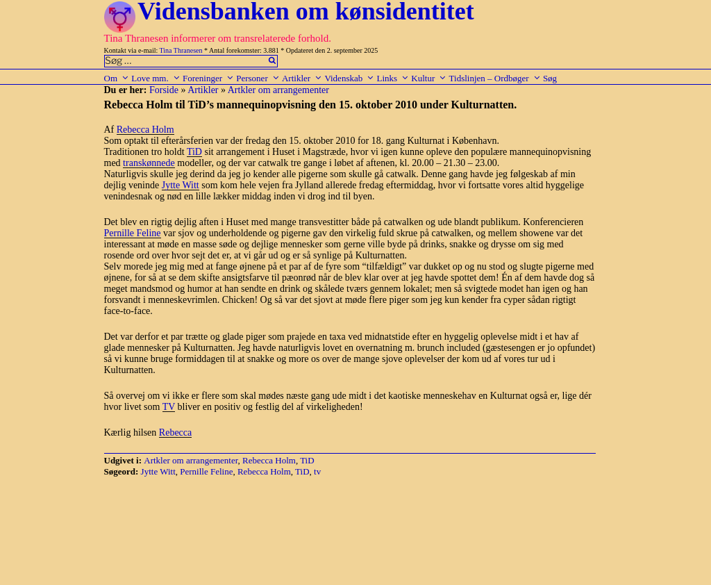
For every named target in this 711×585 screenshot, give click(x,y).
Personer (258, 78)
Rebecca (175, 432)
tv (317, 471)
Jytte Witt (180, 185)
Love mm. (155, 78)
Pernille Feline (132, 233)
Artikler (302, 78)
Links (392, 78)
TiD (194, 152)
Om (117, 78)
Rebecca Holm (145, 129)
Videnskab (349, 78)
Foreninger (208, 78)
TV (168, 407)
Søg (550, 78)
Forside (163, 90)
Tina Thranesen (181, 50)
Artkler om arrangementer (278, 90)
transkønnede (149, 163)
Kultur (428, 78)
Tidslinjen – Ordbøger (495, 78)
